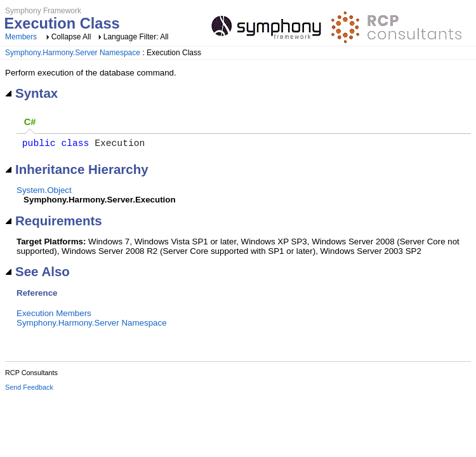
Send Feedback (29, 390)
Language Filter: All (136, 36)
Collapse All (71, 36)
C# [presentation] (30, 122)
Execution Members (54, 316)
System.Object (44, 192)
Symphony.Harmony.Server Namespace (72, 52)
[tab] (29, 123)
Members (21, 36)
